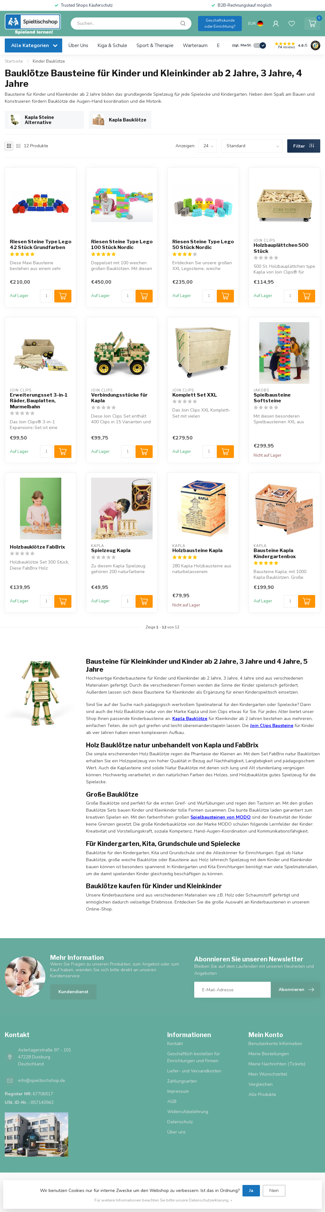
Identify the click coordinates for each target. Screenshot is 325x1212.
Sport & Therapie (155, 45)
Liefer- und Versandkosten (194, 1071)
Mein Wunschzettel (268, 1074)
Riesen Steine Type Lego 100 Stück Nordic (122, 244)
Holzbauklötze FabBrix (37, 547)
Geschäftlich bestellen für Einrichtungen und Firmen (193, 1057)
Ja (251, 1191)
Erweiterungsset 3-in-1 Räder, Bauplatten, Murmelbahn (39, 401)
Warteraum (195, 45)
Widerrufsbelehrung (187, 1112)
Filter (303, 146)
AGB (171, 1101)
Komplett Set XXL (194, 395)
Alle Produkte (262, 1094)
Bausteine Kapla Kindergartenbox (275, 553)
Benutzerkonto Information (275, 1044)
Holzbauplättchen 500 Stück (281, 248)
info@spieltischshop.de (41, 1080)
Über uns (78, 45)
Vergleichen (261, 1084)
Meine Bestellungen (269, 1054)
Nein (274, 1191)
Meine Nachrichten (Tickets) (277, 1064)
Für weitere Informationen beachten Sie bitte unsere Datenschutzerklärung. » (163, 1200)
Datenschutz (180, 1122)
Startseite (14, 61)
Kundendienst (73, 992)
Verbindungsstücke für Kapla (119, 398)
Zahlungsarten (182, 1081)
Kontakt (175, 1044)
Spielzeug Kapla (110, 550)
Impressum (178, 1091)
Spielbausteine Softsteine (272, 398)
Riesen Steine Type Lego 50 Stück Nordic (203, 244)
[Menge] (46, 296)
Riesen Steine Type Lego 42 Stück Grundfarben (40, 244)
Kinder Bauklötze (49, 61)
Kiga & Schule (112, 45)
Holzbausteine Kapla (197, 550)
